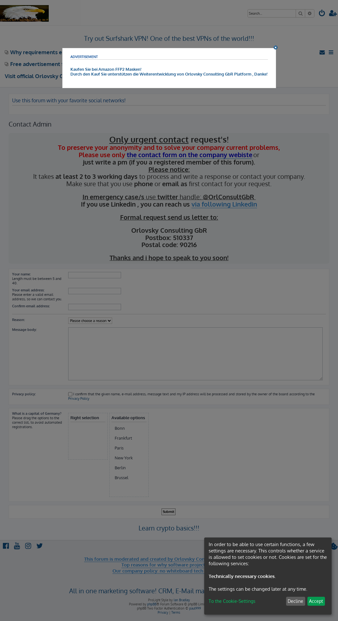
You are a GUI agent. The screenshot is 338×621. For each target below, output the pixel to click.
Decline (295, 601)
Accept (316, 601)
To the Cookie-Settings (232, 601)
